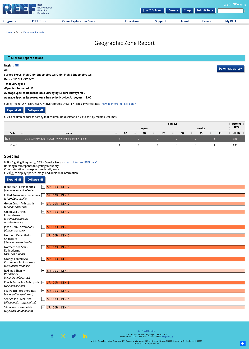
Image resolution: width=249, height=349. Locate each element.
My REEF (231, 21)
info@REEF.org (167, 337)
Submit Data (205, 10)
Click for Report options (26, 58)
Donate (173, 10)
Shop (187, 10)
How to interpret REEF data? (119, 104)
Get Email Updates (146, 331)
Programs (9, 21)
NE (17, 65)
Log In (227, 4)
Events (206, 21)
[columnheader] (174, 123)
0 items (241, 4)
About (185, 21)
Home (8, 32)
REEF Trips (39, 21)
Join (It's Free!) (152, 10)
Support (160, 21)
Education (132, 21)
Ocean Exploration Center (79, 21)
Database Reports (33, 32)
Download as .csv (230, 68)
